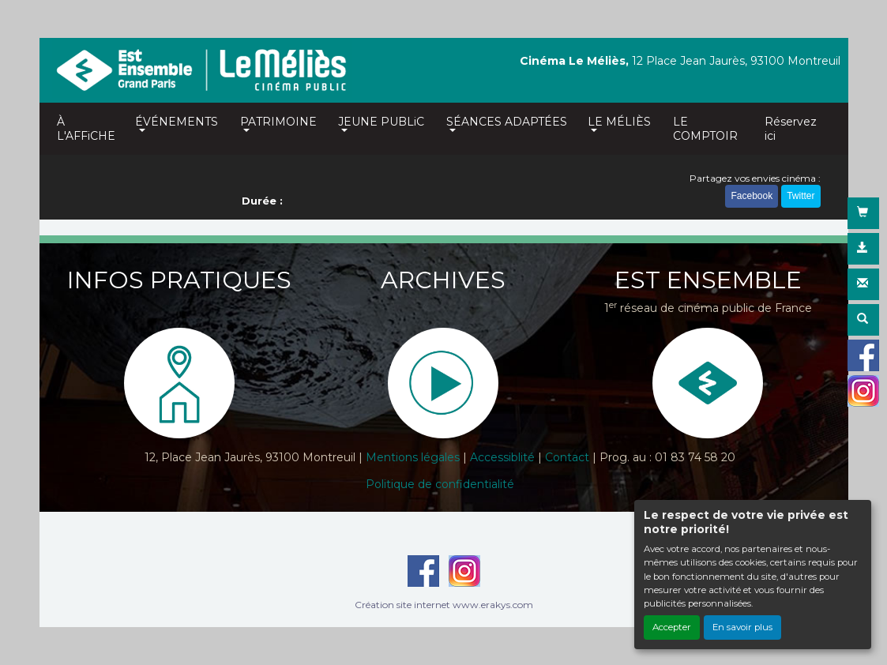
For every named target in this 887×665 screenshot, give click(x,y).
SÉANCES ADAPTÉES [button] (506, 122)
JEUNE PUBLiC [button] (381, 122)
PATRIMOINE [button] (278, 122)
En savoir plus (742, 627)
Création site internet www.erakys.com (444, 605)
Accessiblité (502, 457)
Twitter (800, 195)
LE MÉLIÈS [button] (619, 122)
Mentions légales (413, 457)
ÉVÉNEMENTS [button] (176, 122)
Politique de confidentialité (440, 484)
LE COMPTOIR (705, 129)
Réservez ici (791, 129)
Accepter (671, 627)
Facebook (751, 195)
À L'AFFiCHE (86, 129)
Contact (567, 457)
